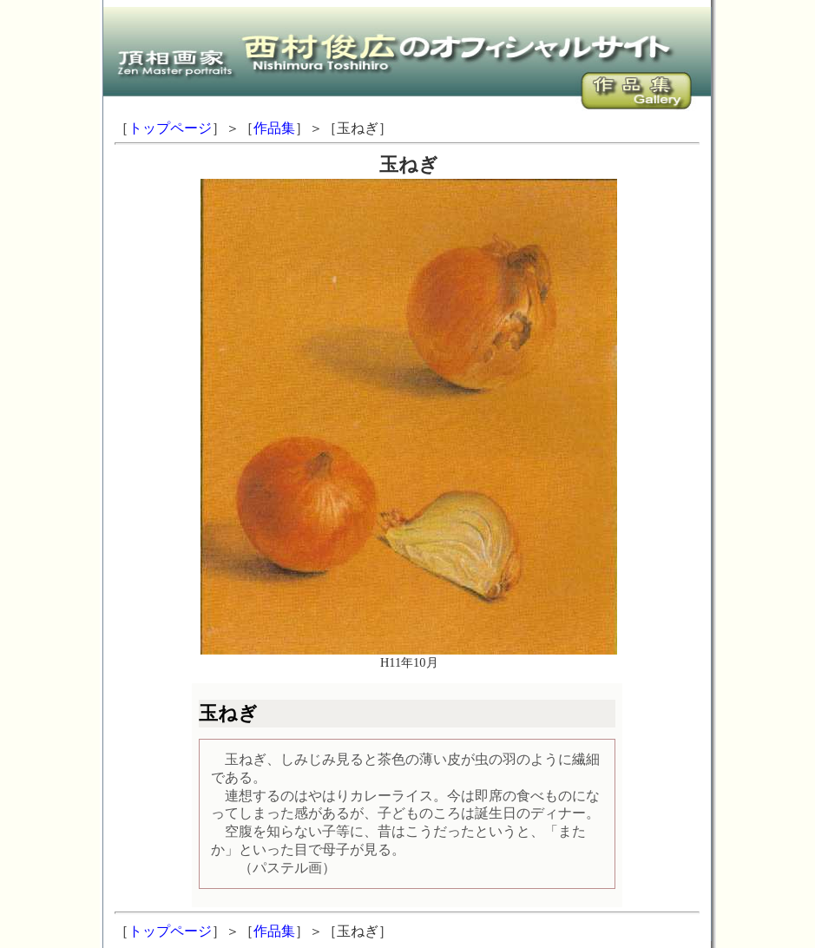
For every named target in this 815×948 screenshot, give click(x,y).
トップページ (170, 128)
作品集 (274, 128)
